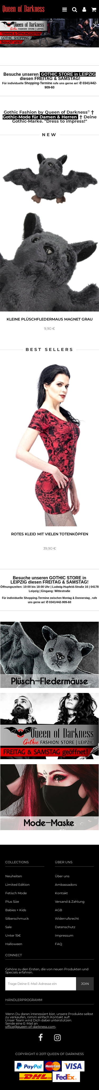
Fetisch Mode (16, 893)
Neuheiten (13, 876)
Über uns (62, 876)
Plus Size (12, 901)
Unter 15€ (13, 935)
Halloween (13, 944)
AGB (58, 910)
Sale (8, 927)
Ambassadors (66, 884)
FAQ (58, 944)
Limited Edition (17, 884)
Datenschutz (65, 927)
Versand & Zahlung (69, 901)
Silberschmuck (17, 918)
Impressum (64, 935)
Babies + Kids (15, 910)
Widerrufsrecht (67, 918)
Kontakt (61, 893)
